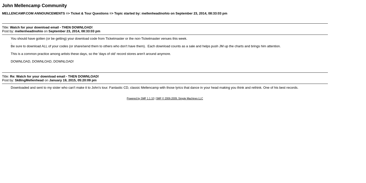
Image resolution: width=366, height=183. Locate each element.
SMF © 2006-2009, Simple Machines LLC (179, 98)
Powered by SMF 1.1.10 (140, 98)
